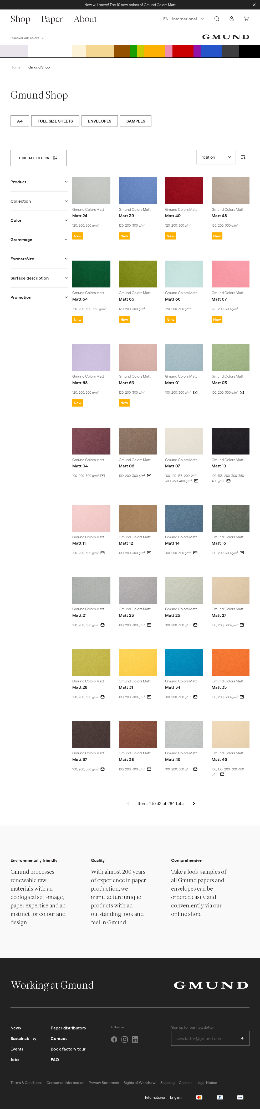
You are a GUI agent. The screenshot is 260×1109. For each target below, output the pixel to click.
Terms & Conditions (26, 1082)
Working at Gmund (58, 985)
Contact (59, 1038)
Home (16, 67)
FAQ (55, 1059)
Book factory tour (68, 1049)
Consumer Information (65, 1082)
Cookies (185, 1082)
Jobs (15, 1059)
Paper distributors (68, 1028)
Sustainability (23, 1038)
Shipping (167, 1082)
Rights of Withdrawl (140, 1082)
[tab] (39, 158)
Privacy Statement (104, 1082)
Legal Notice (206, 1082)
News (16, 1028)
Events (17, 1049)
